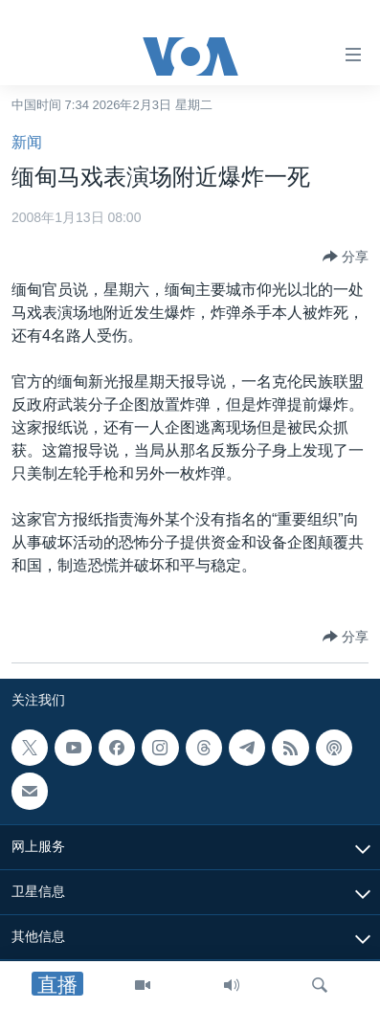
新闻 (26, 142)
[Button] (346, 256)
